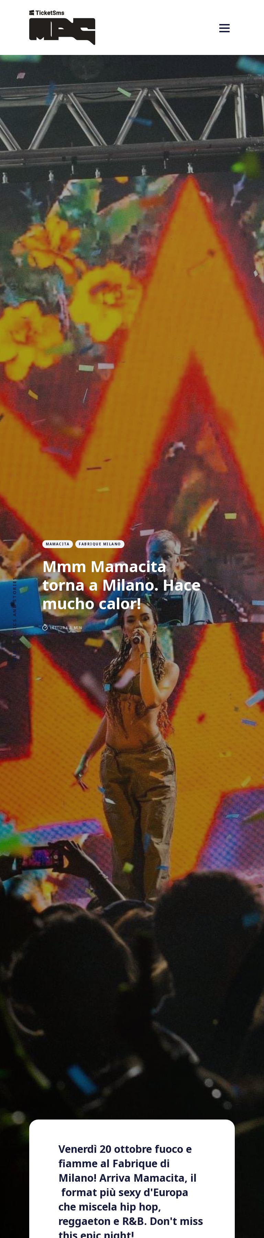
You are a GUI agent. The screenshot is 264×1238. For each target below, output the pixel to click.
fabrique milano (100, 544)
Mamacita (57, 544)
